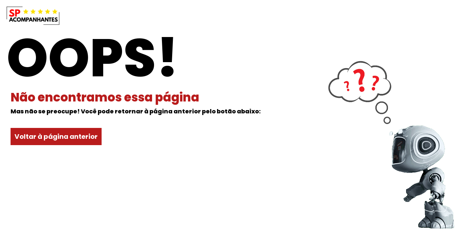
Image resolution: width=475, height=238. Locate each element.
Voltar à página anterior (56, 136)
